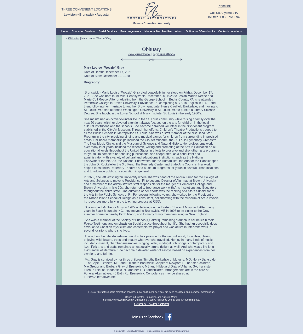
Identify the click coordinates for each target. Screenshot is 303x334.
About (178, 31)
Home (64, 31)
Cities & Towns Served (151, 304)
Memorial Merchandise (158, 31)
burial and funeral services (149, 292)
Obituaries (73, 38)
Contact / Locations (230, 31)
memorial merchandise (202, 292)
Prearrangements (130, 31)
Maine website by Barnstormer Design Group (168, 331)
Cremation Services (83, 31)
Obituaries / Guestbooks (200, 31)
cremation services (125, 292)
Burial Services (108, 31)
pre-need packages (175, 292)
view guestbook (139, 54)
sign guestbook (164, 54)
